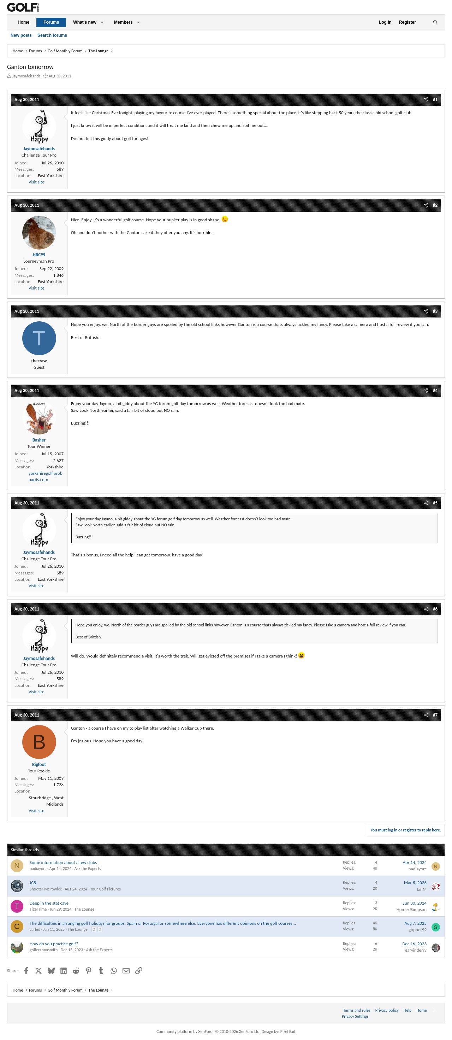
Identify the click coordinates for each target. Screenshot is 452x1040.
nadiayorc (38, 868)
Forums (51, 22)
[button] (102, 22)
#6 (435, 609)
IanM (422, 889)
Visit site (36, 182)
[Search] (435, 22)
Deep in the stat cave (49, 903)
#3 (435, 311)
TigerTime (38, 909)
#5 (435, 503)
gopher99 (418, 929)
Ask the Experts (88, 868)
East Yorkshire (51, 175)
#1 (435, 99)
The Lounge (84, 909)
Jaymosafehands (26, 76)
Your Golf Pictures (105, 889)
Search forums (52, 35)
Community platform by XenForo (208, 1031)
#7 (435, 715)
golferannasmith (44, 949)
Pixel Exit (288, 1031)
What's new (84, 22)
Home (23, 22)
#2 (435, 205)
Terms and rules (356, 1010)
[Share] (425, 99)
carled (35, 929)
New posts (21, 35)
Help (408, 1010)
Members (123, 22)
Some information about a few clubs (63, 862)
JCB (33, 882)
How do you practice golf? (54, 943)
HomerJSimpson (412, 909)
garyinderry (416, 950)
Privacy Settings (355, 1016)
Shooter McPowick (46, 889)
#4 (435, 390)
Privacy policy (387, 1010)
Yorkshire (55, 466)
